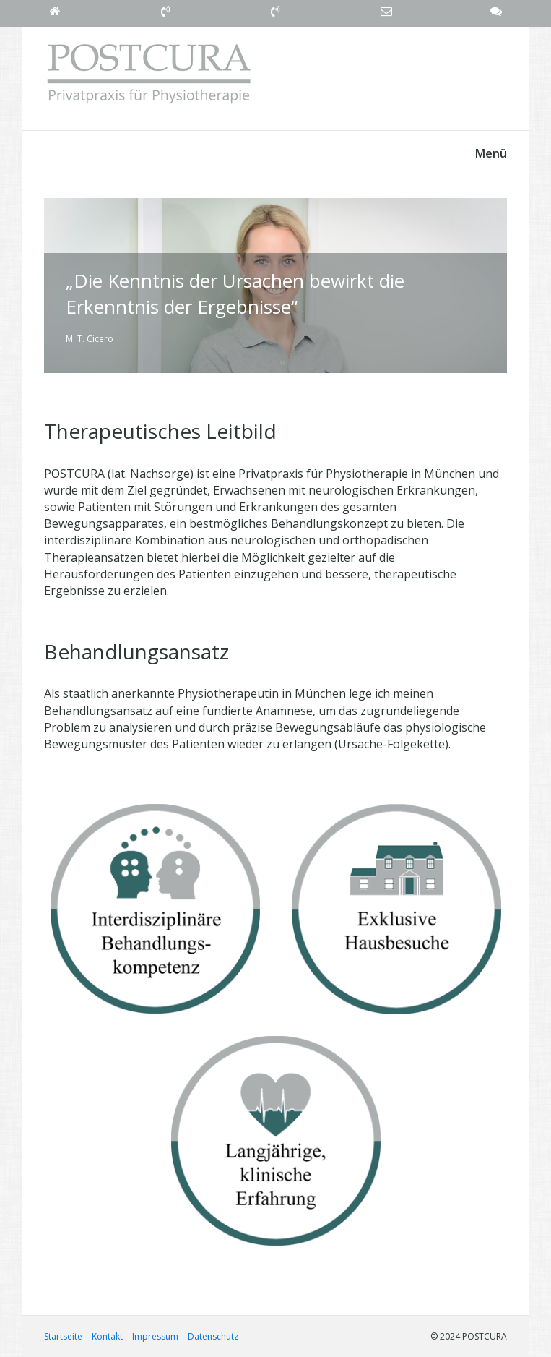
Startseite (63, 1336)
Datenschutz (213, 1336)
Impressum (155, 1336)
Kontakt (107, 1336)
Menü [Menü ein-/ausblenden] (491, 153)
